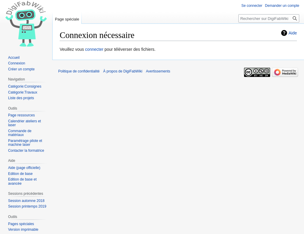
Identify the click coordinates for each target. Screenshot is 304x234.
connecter (94, 49)
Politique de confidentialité (78, 71)
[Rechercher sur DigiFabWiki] (268, 18)
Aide (293, 33)
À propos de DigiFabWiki (122, 71)
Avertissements (158, 71)
